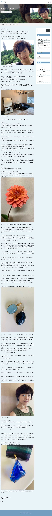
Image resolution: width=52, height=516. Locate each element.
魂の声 (9, 11)
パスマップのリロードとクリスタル (43, 46)
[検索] (48, 30)
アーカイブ (39, 56)
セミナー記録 (42, 69)
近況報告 (41, 79)
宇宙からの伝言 (42, 74)
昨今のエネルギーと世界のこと (43, 39)
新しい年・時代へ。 (41, 43)
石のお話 (41, 76)
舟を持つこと (40, 48)
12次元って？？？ (41, 41)
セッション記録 (42, 67)
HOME (3, 24)
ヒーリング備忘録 (43, 72)
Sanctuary (29, 512)
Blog (6, 24)
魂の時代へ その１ (16, 24)
